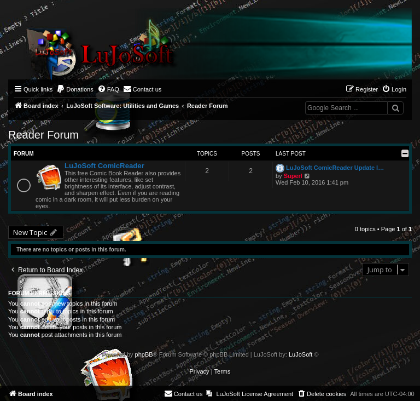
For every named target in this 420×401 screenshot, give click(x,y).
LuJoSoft (300, 354)
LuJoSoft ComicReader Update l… (335, 167)
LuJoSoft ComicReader (104, 166)
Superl (293, 176)
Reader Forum (43, 135)
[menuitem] (75, 89)
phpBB (144, 354)
